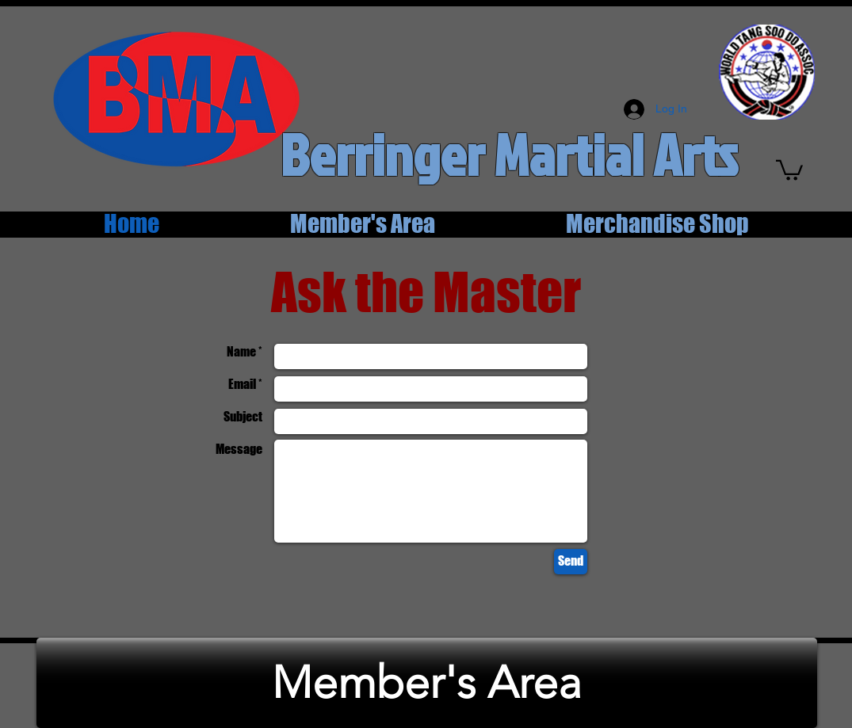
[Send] (570, 561)
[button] (789, 169)
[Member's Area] (426, 683)
